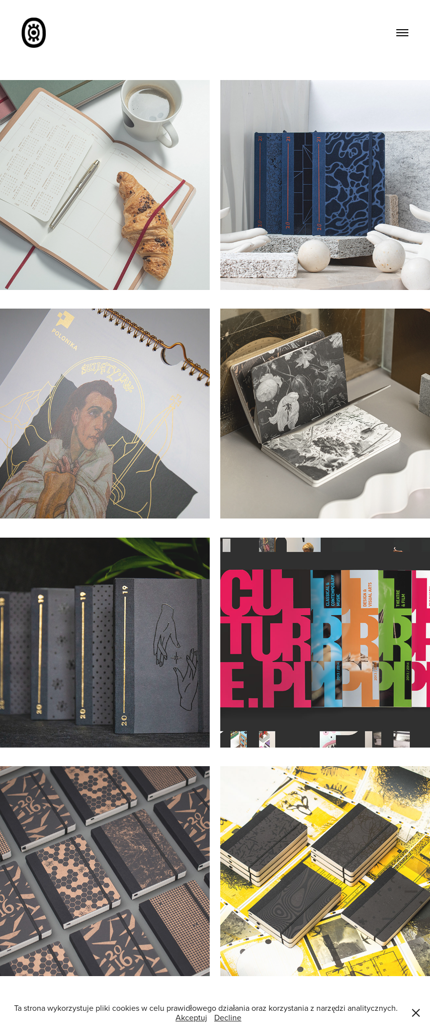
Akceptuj (191, 1017)
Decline (227, 1017)
